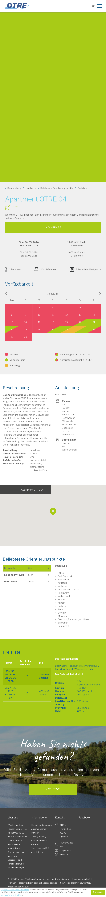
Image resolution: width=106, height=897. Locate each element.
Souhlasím (97, 892)
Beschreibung (14, 188)
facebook (63, 854)
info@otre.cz (65, 850)
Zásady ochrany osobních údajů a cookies (39, 840)
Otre (18, 6)
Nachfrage (53, 227)
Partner (35, 833)
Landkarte (31, 188)
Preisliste (82, 188)
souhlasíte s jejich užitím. (11, 895)
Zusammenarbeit (39, 829)
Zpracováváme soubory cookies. (15, 889)
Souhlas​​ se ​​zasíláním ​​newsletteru (41, 850)
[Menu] (100, 6)
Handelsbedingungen (41, 825)
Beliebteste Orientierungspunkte (57, 188)
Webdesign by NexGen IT (20, 887)
